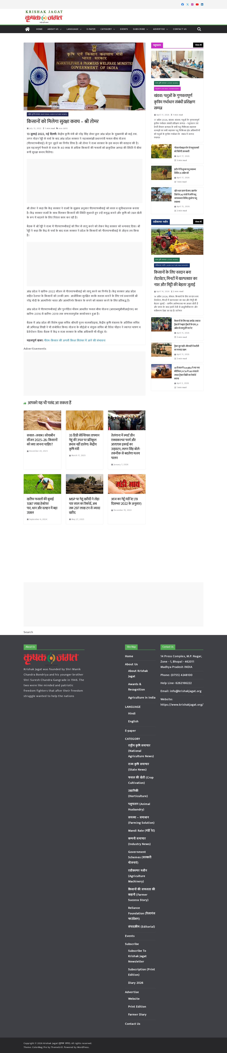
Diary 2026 (135, 982)
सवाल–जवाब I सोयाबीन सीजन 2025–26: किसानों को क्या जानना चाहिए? (42, 440)
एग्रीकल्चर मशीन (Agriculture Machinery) (172, 265)
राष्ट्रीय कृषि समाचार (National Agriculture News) (47, 114)
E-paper (91, 29)
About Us (53, 29)
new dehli (63, 128)
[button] (60, 29)
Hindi (132, 713)
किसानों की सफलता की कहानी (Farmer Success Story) (141, 895)
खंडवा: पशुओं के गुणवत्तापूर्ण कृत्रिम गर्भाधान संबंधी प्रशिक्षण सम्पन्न (174, 102)
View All (198, 45)
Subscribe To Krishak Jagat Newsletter (137, 956)
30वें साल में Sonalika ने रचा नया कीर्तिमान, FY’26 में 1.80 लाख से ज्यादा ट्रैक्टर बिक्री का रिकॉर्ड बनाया (187, 373)
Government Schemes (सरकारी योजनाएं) (139, 857)
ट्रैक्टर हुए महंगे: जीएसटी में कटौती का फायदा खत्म (186, 348)
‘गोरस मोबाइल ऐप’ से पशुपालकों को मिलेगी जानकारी (186, 149)
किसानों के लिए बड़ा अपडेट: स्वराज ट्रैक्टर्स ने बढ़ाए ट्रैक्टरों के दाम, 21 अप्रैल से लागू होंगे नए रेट (187, 324)
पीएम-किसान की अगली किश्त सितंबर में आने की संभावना (75, 340)
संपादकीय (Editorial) (141, 926)
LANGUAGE (73, 29)
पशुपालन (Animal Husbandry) (167, 89)
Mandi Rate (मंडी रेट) (141, 830)
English (133, 721)
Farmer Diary (137, 1014)
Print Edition (137, 1006)
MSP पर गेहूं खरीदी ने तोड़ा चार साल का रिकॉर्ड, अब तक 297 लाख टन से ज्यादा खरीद (84, 506)
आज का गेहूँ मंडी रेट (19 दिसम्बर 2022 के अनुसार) (126, 501)
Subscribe (139, 29)
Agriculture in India (141, 697)
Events (124, 29)
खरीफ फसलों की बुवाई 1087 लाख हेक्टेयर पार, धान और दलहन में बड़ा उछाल (42, 506)
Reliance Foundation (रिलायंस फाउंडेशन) (141, 913)
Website (134, 998)
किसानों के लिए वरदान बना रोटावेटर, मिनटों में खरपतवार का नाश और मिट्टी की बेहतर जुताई (175, 278)
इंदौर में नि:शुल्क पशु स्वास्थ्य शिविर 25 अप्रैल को (185, 171)
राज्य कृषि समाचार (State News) (166, 83)
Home (39, 29)
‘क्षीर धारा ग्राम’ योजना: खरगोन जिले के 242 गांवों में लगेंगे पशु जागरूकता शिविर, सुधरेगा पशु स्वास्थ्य (185, 196)
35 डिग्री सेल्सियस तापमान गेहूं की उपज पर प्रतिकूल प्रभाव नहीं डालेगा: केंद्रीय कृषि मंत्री (84, 442)
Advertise (159, 29)
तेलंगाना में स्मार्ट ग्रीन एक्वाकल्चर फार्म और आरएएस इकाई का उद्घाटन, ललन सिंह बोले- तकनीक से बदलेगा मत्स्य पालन (125, 447)
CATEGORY (106, 29)
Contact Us (180, 29)
